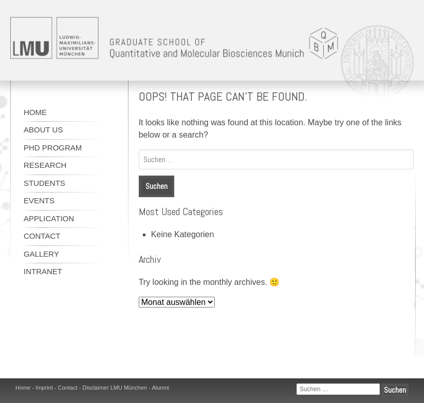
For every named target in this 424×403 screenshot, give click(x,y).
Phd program (53, 147)
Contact (42, 236)
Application (49, 218)
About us (43, 129)
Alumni (160, 388)
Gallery (41, 254)
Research (45, 165)
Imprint (44, 388)
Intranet (43, 271)
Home (35, 112)
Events (39, 200)
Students (44, 183)
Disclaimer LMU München (114, 388)
